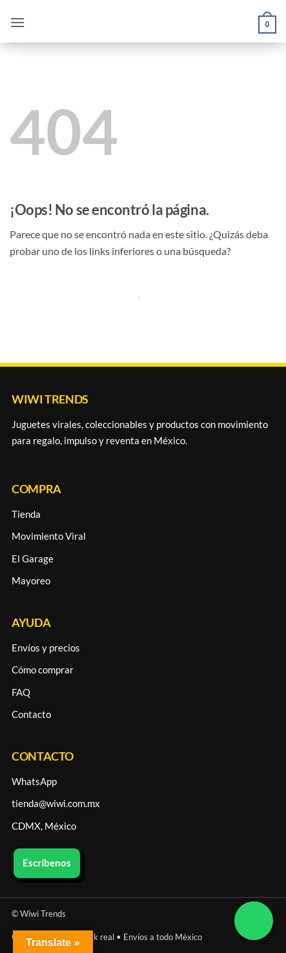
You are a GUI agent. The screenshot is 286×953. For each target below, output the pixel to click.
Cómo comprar (43, 669)
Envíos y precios (46, 647)
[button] (17, 22)
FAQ (21, 692)
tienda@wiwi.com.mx (56, 803)
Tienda (26, 514)
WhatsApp (34, 781)
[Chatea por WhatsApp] (253, 920)
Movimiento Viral (49, 536)
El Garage (33, 558)
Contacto (31, 714)
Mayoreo (31, 580)
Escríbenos (47, 862)
